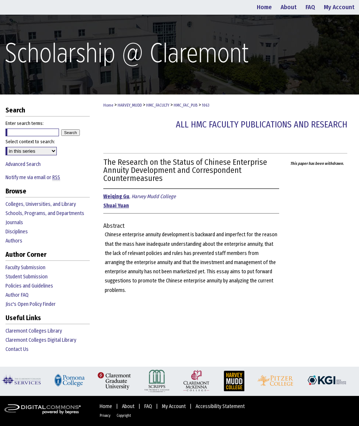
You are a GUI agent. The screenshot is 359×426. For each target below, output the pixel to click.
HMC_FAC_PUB (185, 105)
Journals (14, 222)
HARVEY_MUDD (130, 105)
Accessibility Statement (220, 406)
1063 (205, 105)
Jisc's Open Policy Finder (30, 304)
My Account (174, 406)
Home (108, 105)
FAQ (148, 406)
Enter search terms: (24, 123)
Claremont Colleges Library (33, 331)
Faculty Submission (25, 267)
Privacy (105, 416)
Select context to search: (30, 141)
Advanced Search (23, 164)
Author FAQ (17, 295)
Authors (13, 241)
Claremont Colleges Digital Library (40, 340)
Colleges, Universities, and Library (40, 204)
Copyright (124, 416)
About (129, 406)
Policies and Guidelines (29, 286)
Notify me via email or (32, 177)
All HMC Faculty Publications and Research (261, 124)
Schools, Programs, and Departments (44, 213)
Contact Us (17, 349)
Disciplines (16, 232)
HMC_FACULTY (157, 105)
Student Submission (26, 277)
